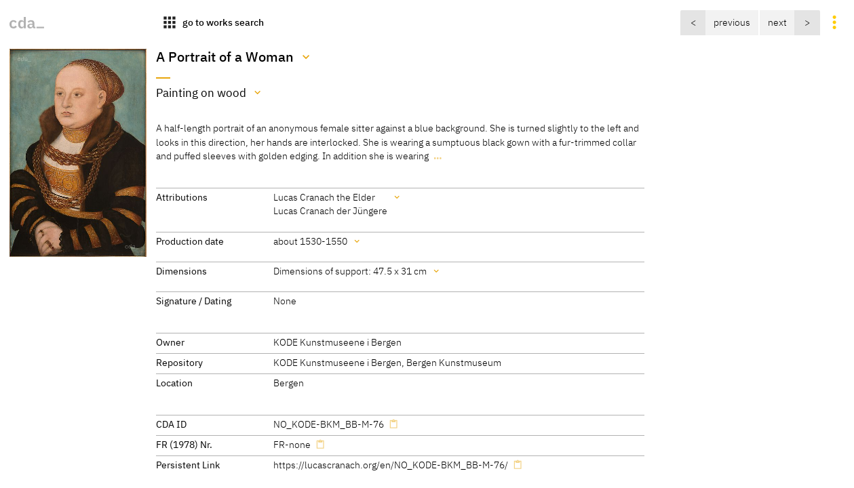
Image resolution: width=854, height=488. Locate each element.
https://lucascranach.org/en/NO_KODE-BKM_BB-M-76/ (390, 464)
